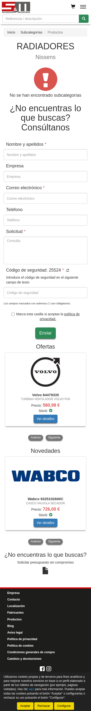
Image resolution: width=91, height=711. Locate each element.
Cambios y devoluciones (24, 658)
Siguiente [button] (54, 437)
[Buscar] (84, 19)
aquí (31, 689)
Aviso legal (15, 632)
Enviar (45, 333)
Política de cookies (20, 645)
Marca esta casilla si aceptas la (45, 316)
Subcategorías (31, 32)
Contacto (13, 599)
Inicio (11, 32)
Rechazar (43, 706)
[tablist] (45, 397)
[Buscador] (40, 19)
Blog (10, 626)
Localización (16, 606)
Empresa (13, 593)
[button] (67, 270)
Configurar (64, 706)
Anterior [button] (36, 437)
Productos (14, 619)
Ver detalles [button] (45, 419)
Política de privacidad (22, 639)
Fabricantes (15, 612)
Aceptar (25, 706)
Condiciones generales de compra (31, 652)
